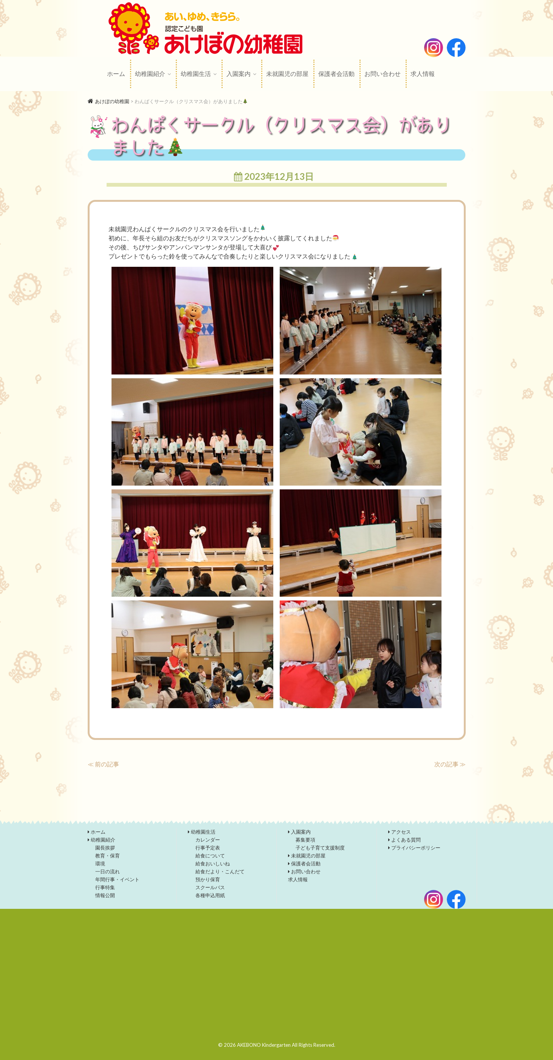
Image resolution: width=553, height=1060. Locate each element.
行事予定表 (207, 848)
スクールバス (210, 887)
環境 (100, 863)
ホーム (116, 73)
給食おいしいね (212, 863)
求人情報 (422, 73)
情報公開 (105, 895)
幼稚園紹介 (150, 73)
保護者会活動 (336, 73)
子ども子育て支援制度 (320, 848)
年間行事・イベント (117, 879)
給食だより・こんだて (220, 871)
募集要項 (305, 840)
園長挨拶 (105, 848)
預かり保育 (207, 879)
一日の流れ (107, 871)
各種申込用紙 (210, 895)
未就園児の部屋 (287, 73)
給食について (210, 856)
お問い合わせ (382, 73)
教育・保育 (107, 856)
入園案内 (238, 73)
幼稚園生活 (196, 73)
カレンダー (207, 840)
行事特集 (105, 887)
